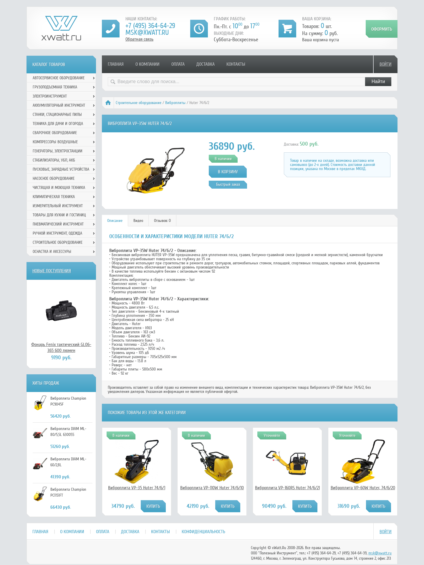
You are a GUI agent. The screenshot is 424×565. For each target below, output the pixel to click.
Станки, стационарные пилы (57, 114)
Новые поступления (51, 271)
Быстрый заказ (228, 184)
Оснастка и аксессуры (52, 251)
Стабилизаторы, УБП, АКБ (54, 160)
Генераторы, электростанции (57, 151)
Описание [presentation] (114, 220)
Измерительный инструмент (58, 205)
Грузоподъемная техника (55, 87)
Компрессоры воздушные (55, 141)
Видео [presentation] (138, 220)
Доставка (205, 64)
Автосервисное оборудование (59, 77)
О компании (147, 64)
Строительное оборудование (138, 102)
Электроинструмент (50, 96)
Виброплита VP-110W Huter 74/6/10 (212, 488)
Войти (386, 64)
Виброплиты (175, 102)
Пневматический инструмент (58, 224)
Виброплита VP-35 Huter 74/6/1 (136, 488)
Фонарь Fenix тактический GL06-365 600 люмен (61, 347)
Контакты (235, 64)
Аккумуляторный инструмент (59, 105)
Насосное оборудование (53, 178)
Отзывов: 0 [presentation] (162, 220)
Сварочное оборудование (55, 132)
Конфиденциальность (203, 532)
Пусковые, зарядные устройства (61, 169)
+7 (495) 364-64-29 (150, 26)
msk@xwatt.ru (147, 32)
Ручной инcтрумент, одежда (57, 233)
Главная (116, 64)
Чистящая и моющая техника (59, 187)
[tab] (115, 220)
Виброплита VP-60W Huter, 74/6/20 (363, 488)
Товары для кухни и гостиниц (59, 215)
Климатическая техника (54, 196)
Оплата (178, 64)
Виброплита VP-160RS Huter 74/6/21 (287, 488)
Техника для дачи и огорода (58, 123)
